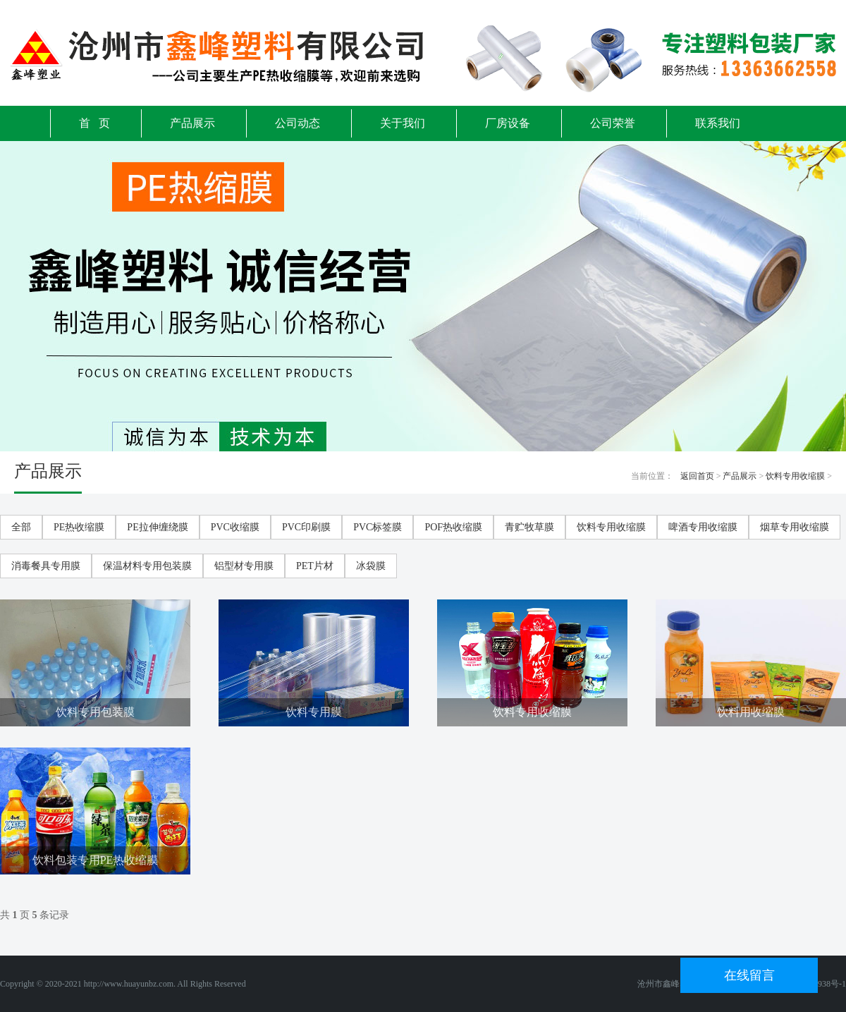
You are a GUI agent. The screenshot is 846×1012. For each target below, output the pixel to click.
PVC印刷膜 (306, 527)
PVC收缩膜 (235, 527)
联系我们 (717, 123)
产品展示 (192, 123)
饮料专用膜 (314, 712)
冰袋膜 (371, 566)
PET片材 (314, 566)
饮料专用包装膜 (95, 712)
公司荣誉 (612, 123)
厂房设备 (507, 123)
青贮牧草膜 (529, 527)
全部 (21, 527)
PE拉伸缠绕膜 (157, 527)
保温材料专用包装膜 (147, 566)
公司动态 (297, 123)
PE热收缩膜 (79, 527)
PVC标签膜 (377, 527)
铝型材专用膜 (244, 566)
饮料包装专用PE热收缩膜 (95, 860)
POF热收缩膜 (453, 527)
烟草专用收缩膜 (794, 527)
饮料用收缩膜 (751, 712)
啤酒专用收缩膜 (702, 527)
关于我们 (402, 123)
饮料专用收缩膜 (795, 476)
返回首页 (697, 476)
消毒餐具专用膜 (45, 566)
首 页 (94, 123)
